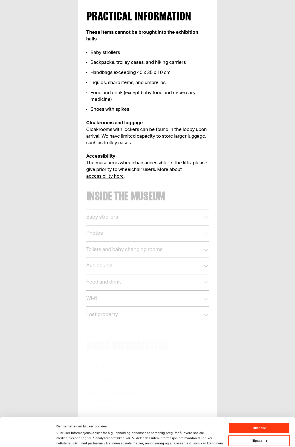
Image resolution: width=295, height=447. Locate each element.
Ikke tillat (259, 426)
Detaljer (62, 438)
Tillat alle (259, 401)
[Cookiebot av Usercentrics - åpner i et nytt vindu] (28, 438)
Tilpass (259, 413)
